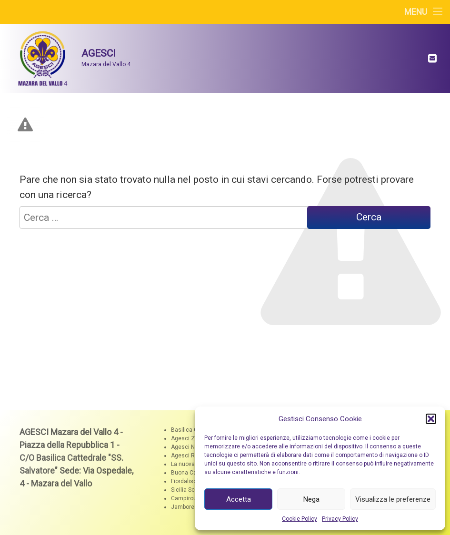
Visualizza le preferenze (392, 499)
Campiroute (186, 498)
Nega (311, 499)
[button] (431, 419)
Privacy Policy (340, 518)
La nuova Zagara (193, 464)
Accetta (238, 499)
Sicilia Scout (187, 489)
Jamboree (184, 507)
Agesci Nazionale (194, 447)
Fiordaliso (184, 481)
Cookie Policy (299, 518)
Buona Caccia (189, 472)
